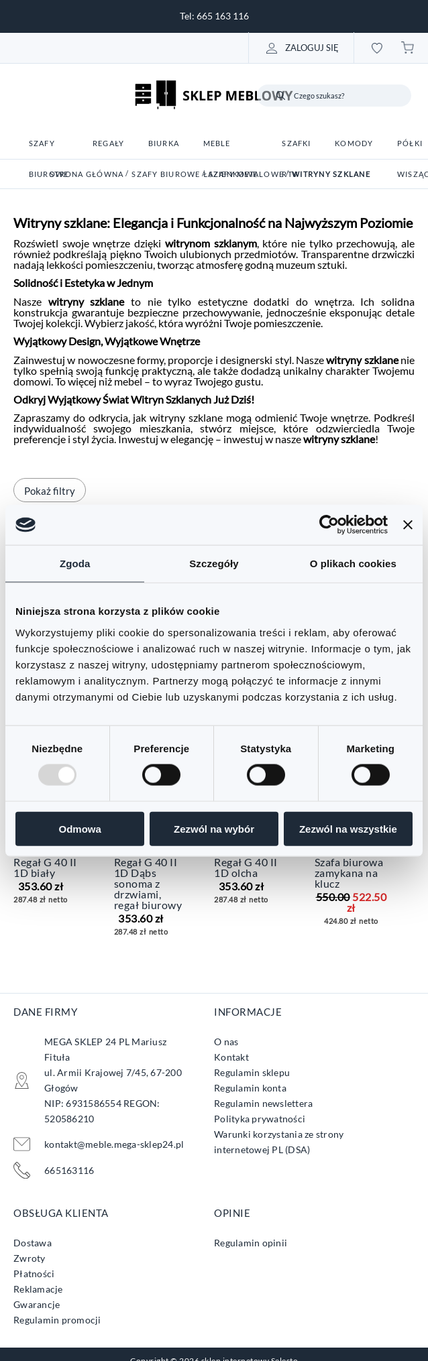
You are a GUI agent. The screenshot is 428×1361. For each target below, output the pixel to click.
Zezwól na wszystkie (348, 828)
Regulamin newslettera (263, 1103)
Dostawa (32, 1242)
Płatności (33, 1273)
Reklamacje (38, 1289)
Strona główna (86, 174)
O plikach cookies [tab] (353, 563)
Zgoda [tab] (75, 563)
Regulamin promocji (57, 1319)
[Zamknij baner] (408, 525)
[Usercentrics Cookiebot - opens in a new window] (329, 525)
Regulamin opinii (250, 1242)
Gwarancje (36, 1304)
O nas (226, 1041)
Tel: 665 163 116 (214, 15)
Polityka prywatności (259, 1118)
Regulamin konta (250, 1087)
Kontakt (231, 1057)
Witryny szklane (331, 174)
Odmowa (80, 828)
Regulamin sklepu (252, 1072)
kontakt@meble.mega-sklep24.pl (114, 1144)
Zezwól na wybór (214, 828)
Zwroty (29, 1258)
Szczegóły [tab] (213, 563)
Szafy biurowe (165, 174)
